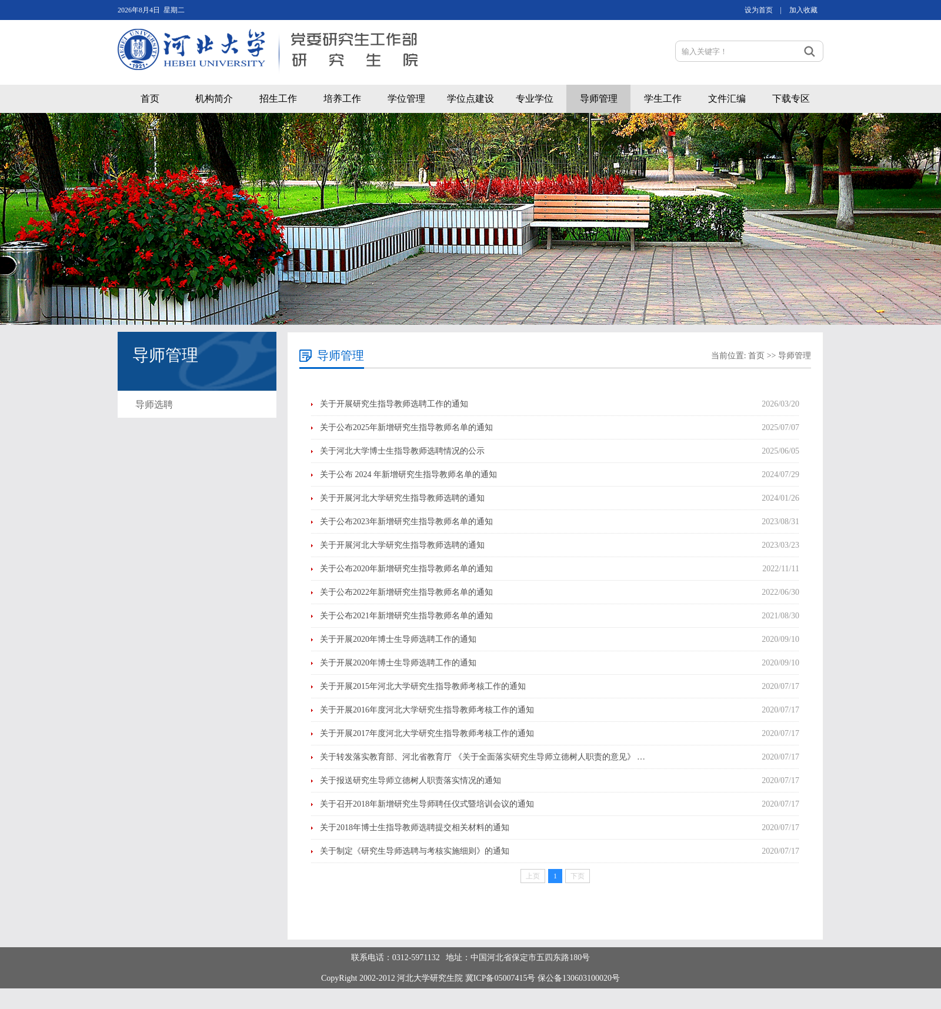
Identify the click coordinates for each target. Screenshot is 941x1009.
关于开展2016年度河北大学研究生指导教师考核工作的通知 (427, 709)
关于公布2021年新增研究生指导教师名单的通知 (406, 615)
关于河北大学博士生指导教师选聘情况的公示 (402, 451)
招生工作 (278, 99)
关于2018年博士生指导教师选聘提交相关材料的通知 (414, 827)
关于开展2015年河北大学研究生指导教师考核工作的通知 (423, 686)
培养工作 (342, 99)
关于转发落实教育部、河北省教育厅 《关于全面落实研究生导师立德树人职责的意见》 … (482, 756)
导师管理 (599, 99)
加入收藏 (803, 10)
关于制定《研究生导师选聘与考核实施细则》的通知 (414, 851)
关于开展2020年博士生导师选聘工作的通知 (398, 639)
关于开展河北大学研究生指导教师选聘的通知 (402, 498)
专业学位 (534, 99)
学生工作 (663, 99)
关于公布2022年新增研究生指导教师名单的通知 (406, 592)
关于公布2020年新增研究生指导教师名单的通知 (406, 568)
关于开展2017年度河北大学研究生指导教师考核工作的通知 (427, 733)
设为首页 (759, 10)
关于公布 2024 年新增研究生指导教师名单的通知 (408, 474)
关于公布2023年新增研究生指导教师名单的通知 (406, 521)
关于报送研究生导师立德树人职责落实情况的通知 (410, 780)
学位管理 (406, 99)
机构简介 (214, 99)
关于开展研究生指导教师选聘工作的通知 (394, 403)
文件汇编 (727, 99)
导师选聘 (154, 404)
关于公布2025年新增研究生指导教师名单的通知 (406, 427)
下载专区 (791, 99)
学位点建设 (470, 99)
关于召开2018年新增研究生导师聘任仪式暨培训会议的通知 (427, 804)
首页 (150, 99)
